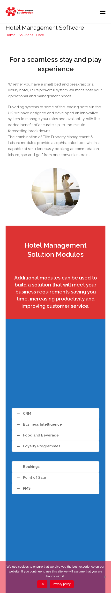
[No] (105, 576)
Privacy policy (61, 584)
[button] (102, 11)
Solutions (26, 35)
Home (10, 35)
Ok (42, 584)
